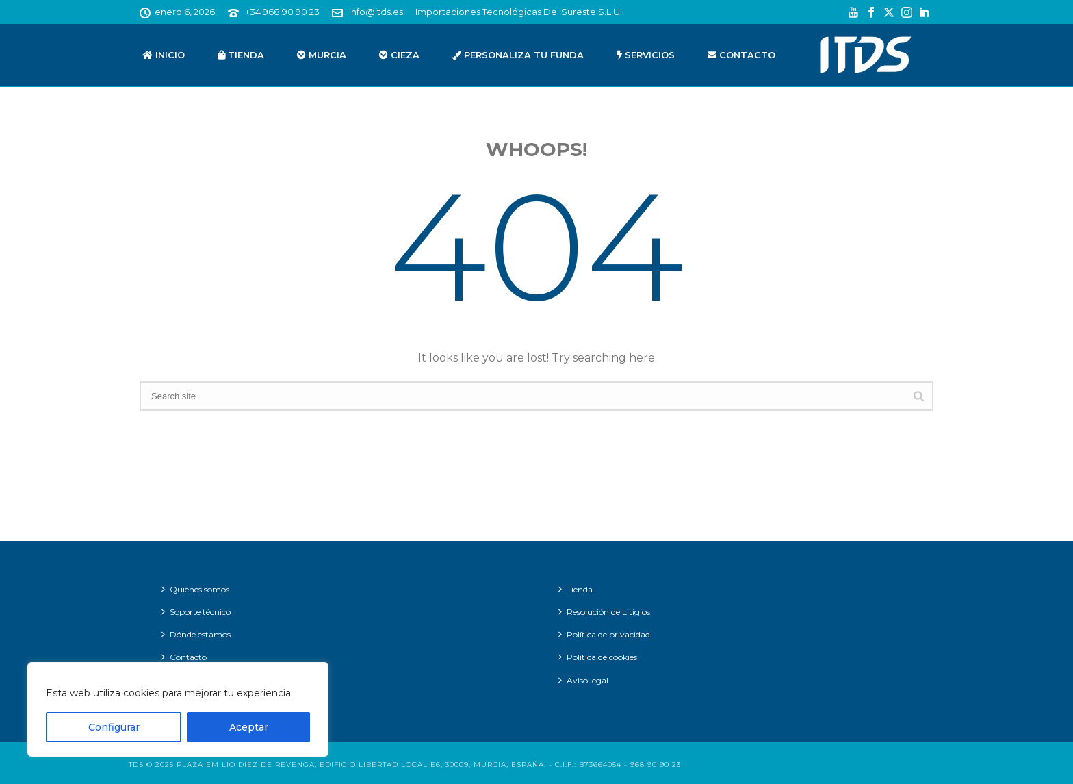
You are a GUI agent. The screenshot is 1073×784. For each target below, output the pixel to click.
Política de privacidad (604, 634)
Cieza (399, 54)
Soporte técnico (196, 612)
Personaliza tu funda (518, 54)
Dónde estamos (196, 634)
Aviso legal (583, 680)
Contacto (741, 54)
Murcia (321, 54)
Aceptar (248, 727)
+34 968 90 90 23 (282, 11)
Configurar (114, 727)
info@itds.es (376, 11)
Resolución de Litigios (604, 612)
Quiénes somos (195, 589)
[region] (177, 709)
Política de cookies (597, 657)
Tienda (241, 54)
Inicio (163, 54)
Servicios (646, 54)
